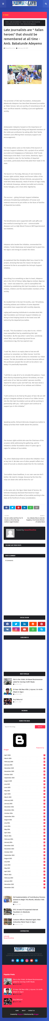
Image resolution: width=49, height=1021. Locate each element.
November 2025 (24, 771)
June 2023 (24, 865)
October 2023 (24, 852)
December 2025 (24, 768)
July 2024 (24, 823)
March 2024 (24, 836)
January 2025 (24, 803)
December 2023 (24, 845)
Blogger (36, 1014)
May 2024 (24, 829)
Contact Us (31, 1010)
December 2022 (24, 884)
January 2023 (24, 881)
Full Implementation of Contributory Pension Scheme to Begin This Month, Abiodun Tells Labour (29, 899)
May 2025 (24, 790)
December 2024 (24, 807)
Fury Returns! (18, 699)
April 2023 (24, 871)
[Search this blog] (19, 726)
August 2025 (24, 781)
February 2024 (24, 839)
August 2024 (24, 820)
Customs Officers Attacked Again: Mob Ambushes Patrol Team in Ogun (26, 921)
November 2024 (24, 810)
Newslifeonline (10, 48)
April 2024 (24, 832)
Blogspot (20, 1014)
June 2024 (24, 826)
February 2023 (24, 878)
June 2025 (24, 787)
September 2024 (24, 816)
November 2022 (24, 887)
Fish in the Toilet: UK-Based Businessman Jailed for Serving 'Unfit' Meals (28, 680)
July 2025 (24, 784)
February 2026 (24, 761)
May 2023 (24, 868)
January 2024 (24, 842)
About (24, 1010)
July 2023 (24, 861)
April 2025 (24, 794)
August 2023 (24, 858)
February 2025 (24, 800)
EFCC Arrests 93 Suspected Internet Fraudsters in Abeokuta (25, 911)
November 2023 (24, 849)
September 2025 (24, 778)
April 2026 (24, 755)
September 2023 (24, 855)
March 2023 (24, 874)
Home (7, 22)
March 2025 (24, 797)
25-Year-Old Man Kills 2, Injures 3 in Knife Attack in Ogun (27, 690)
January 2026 (24, 765)
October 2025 (24, 774)
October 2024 (24, 813)
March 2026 (24, 758)
